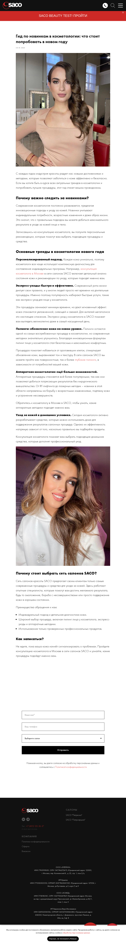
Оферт (25, 865)
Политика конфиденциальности (36, 860)
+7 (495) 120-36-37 (35, 845)
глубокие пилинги (92, 377)
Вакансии (26, 870)
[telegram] (28, 838)
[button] (120, 5)
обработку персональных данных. (76, 932)
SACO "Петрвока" (74, 834)
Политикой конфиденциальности (71, 786)
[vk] (23, 838)
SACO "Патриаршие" (75, 839)
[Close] (123, 12)
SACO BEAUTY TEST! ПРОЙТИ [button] (63, 16)
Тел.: (24, 845)
